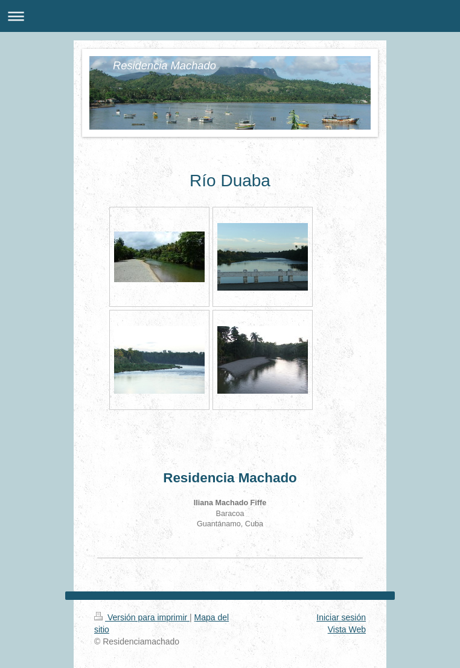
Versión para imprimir (142, 617)
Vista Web (347, 629)
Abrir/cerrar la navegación (230, 16)
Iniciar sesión (341, 617)
